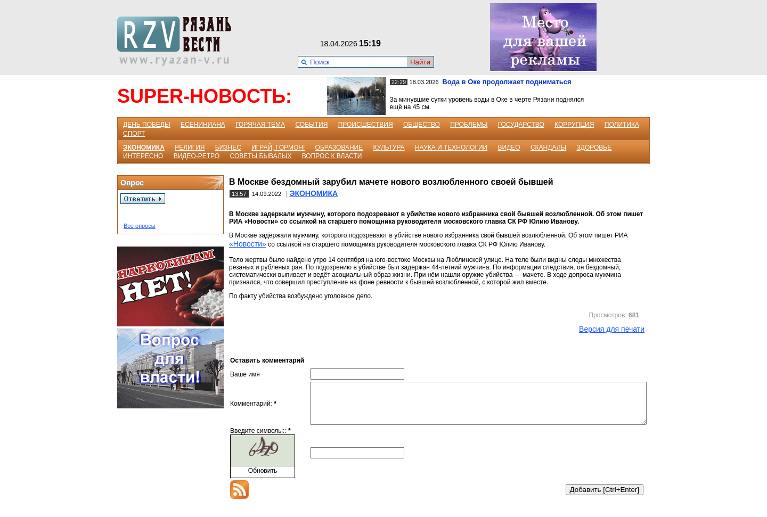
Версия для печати (611, 329)
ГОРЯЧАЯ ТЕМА (260, 124)
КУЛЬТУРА (389, 147)
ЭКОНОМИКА (144, 147)
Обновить (262, 478)
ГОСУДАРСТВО (521, 124)
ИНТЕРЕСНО (143, 156)
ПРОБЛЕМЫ (468, 124)
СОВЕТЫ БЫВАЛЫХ (261, 156)
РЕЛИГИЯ (190, 147)
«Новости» (247, 244)
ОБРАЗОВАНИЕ (339, 147)
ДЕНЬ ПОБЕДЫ (146, 124)
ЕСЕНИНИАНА (203, 124)
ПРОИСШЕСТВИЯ (365, 124)
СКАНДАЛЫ (548, 147)
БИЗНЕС (228, 147)
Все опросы (140, 226)
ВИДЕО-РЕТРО (197, 156)
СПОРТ (134, 133)
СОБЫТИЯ (311, 124)
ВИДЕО (509, 147)
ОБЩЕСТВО (421, 124)
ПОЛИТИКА (622, 124)
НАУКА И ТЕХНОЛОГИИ (451, 147)
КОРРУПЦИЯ (574, 124)
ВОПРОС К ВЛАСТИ (332, 156)
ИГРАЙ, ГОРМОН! (278, 147)
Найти (420, 62)
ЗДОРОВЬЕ (594, 147)
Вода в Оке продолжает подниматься (506, 82)
